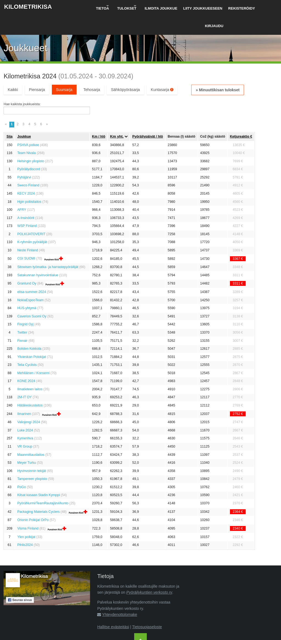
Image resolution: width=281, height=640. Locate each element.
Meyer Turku (26, 442)
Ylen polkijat (26, 516)
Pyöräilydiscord (28, 148)
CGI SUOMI (26, 238)
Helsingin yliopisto (30, 140)
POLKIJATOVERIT (31, 213)
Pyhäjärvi (24, 156)
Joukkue (24, 115)
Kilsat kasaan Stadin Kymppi (38, 474)
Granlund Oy (26, 262)
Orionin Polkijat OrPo (33, 499)
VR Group (24, 425)
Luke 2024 (25, 409)
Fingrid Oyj (25, 303)
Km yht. (116, 115)
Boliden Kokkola (29, 327)
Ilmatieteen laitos (30, 368)
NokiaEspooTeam (30, 279)
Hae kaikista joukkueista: (22, 83)
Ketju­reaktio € (241, 115)
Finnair (22, 320)
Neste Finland (27, 229)
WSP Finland (27, 205)
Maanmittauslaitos (30, 434)
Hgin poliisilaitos (29, 181)
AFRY (21, 188)
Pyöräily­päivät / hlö (147, 115)
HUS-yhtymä (26, 287)
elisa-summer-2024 (31, 271)
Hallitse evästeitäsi (113, 606)
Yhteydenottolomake (119, 593)
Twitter (22, 311)
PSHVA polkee (28, 124)
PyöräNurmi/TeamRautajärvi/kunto (43, 482)
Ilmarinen (24, 393)
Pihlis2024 (25, 524)
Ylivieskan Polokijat (31, 336)
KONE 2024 (26, 360)
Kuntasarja (162, 68)
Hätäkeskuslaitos (30, 384)
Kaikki (13, 68)
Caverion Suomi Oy (31, 295)
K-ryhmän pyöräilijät (32, 221)
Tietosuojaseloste (147, 606)
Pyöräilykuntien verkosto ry (149, 571)
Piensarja (37, 68)
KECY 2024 (26, 172)
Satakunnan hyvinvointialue (37, 254)
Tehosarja (91, 68)
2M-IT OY (24, 376)
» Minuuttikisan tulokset (217, 69)
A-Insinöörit (25, 197)
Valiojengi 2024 (28, 401)
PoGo (21, 466)
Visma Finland (27, 507)
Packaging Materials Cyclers (38, 491)
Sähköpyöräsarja (125, 68)
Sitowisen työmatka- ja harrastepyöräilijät (47, 246)
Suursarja (64, 68)
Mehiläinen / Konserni (33, 352)
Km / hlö (98, 115)
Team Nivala (26, 132)
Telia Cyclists (27, 344)
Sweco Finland (28, 164)
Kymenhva (25, 417)
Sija (10, 115)
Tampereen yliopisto (32, 458)
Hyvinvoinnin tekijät (31, 450)
